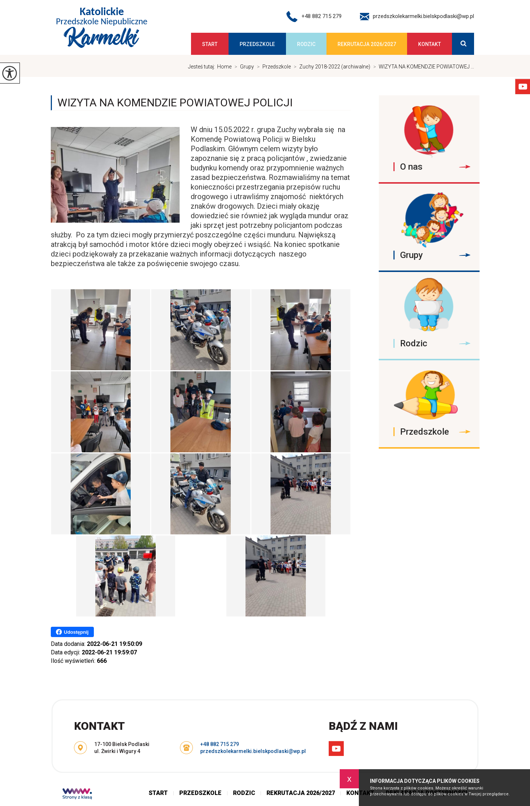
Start (210, 44)
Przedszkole (257, 44)
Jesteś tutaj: (202, 66)
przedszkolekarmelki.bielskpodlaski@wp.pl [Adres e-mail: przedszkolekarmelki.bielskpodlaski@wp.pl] (253, 751)
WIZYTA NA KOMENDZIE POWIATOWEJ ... (422, 66)
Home (224, 66)
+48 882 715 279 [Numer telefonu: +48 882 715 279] (219, 744)
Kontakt (429, 44)
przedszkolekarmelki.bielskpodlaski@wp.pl (417, 17)
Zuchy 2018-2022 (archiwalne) (330, 66)
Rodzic (306, 44)
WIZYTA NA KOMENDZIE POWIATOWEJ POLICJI (175, 102)
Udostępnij (72, 632)
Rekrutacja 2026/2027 (367, 44)
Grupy (243, 66)
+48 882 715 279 (314, 16)
